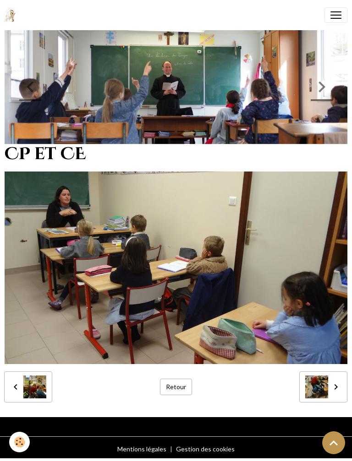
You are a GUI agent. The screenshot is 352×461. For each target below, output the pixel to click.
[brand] (12, 15)
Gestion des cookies (205, 449)
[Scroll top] (333, 442)
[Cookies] (19, 442)
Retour (176, 387)
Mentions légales (141, 449)
